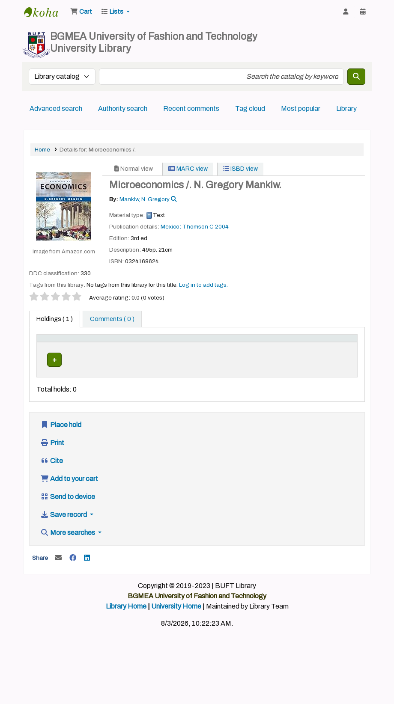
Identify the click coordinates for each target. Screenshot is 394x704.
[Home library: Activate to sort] (141, 347)
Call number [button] (183, 351)
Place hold (60, 442)
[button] (81, 12)
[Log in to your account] (345, 12)
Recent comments (191, 108)
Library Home (126, 623)
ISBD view (240, 169)
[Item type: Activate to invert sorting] (55, 347)
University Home (176, 623)
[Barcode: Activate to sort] (336, 347)
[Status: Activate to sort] (297, 347)
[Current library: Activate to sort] (96, 347)
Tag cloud (250, 108)
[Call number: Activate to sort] (198, 347)
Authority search (122, 108)
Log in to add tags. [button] (203, 285)
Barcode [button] (332, 351)
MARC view (188, 169)
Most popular (300, 108)
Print (52, 459)
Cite (51, 477)
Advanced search (56, 108)
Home (42, 149)
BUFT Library (45, 12)
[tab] (112, 319)
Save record (64, 531)
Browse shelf (187, 377)
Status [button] (292, 351)
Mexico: (171, 226)
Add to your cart (69, 495)
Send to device (67, 513)
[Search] (356, 76)
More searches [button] (68, 549)
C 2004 (219, 226)
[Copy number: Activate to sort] (256, 347)
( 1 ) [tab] (54, 318)
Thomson (195, 226)
